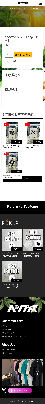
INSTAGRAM (22, 390)
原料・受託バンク (8, 353)
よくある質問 (6, 329)
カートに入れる (22, 55)
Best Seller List (22, 179)
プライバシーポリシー (9, 333)
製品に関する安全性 (9, 349)
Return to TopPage (22, 206)
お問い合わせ (6, 326)
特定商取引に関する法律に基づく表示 (15, 336)
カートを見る (11, 61)
